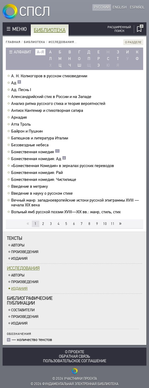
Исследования (61, 42)
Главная (13, 42)
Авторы (17, 245)
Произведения (25, 252)
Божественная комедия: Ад (38, 158)
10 (105, 224)
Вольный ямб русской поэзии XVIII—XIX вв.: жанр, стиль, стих (66, 212)
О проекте (74, 352)
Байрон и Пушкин (27, 131)
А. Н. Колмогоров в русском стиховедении (49, 76)
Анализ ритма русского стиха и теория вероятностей (59, 103)
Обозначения (19, 333)
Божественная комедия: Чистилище (44, 179)
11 (112, 224)
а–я (40, 52)
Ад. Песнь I (21, 89)
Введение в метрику (30, 186)
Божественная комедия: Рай (37, 172)
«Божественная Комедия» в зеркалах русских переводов (63, 165)
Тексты (14, 238)
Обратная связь (74, 356)
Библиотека (50, 30)
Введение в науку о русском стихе (42, 193)
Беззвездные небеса (30, 145)
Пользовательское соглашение (74, 361)
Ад (16, 82)
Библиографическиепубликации (30, 301)
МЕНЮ (19, 29)
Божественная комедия (35, 152)
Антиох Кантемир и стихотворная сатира (47, 110)
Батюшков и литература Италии (40, 138)
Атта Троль (21, 124)
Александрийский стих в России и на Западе (52, 96)
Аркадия (19, 117)
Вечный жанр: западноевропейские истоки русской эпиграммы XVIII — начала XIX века (75, 202)
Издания (19, 258)
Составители (23, 310)
